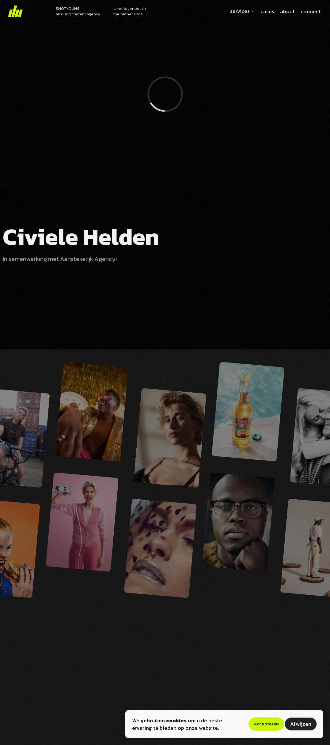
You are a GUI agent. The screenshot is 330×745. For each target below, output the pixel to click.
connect (311, 11)
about (287, 11)
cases (267, 11)
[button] (241, 11)
